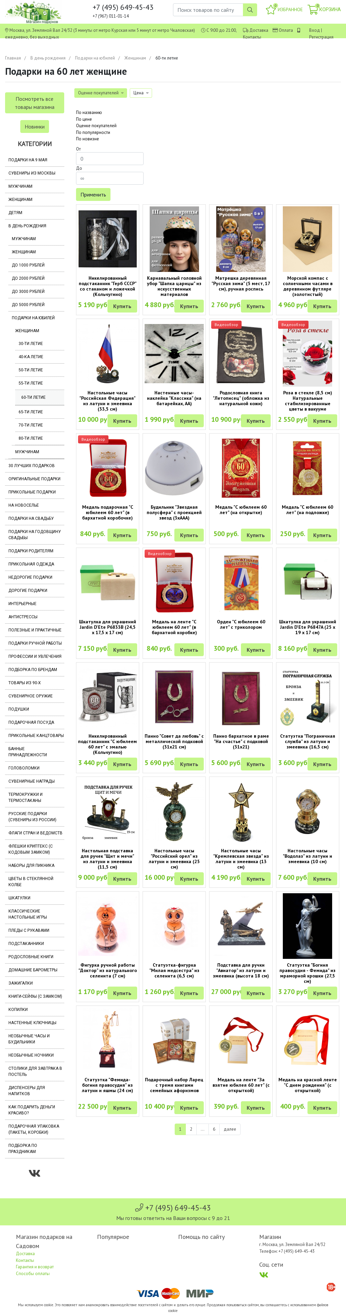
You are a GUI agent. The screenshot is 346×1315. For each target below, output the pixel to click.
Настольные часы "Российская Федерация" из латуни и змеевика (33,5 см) (107, 401)
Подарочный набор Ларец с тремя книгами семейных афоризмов (174, 1085)
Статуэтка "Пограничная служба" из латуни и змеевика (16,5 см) (307, 741)
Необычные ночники (31, 1055)
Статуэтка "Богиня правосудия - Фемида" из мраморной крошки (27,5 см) (307, 973)
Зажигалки (20, 983)
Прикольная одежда (31, 564)
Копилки (18, 1009)
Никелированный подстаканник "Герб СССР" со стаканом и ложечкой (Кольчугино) (108, 286)
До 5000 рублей (28, 304)
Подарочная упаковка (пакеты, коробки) (33, 1129)
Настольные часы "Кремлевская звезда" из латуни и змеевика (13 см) (241, 859)
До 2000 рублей (28, 278)
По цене (84, 119)
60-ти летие (33, 397)
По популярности (93, 132)
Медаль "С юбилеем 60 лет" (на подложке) (307, 509)
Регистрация (321, 37)
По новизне (87, 139)
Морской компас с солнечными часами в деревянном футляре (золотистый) (307, 286)
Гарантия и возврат (35, 1267)
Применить (93, 194)
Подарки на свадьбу (31, 518)
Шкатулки (19, 898)
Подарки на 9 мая (27, 160)
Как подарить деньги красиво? (31, 1110)
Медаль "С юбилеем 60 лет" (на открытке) (241, 509)
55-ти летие (31, 383)
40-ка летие (31, 356)
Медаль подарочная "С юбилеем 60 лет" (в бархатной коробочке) (107, 512)
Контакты (252, 37)
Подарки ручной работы (35, 643)
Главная (13, 58)
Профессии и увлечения (34, 656)
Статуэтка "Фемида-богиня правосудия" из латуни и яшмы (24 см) (107, 1085)
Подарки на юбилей (95, 58)
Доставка (258, 30)
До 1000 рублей (28, 265)
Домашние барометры (32, 970)
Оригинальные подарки (34, 479)
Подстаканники (26, 943)
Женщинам (135, 58)
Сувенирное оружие (30, 696)
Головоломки (24, 768)
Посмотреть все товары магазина (34, 102)
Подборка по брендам (32, 669)
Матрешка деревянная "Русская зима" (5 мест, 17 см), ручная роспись (241, 283)
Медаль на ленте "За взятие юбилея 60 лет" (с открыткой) (241, 1085)
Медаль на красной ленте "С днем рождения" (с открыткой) (307, 1085)
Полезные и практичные (34, 630)
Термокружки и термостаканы (25, 797)
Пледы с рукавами (28, 930)
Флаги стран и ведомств (35, 833)
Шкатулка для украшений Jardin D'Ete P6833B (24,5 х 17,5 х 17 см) (107, 627)
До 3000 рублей (28, 291)
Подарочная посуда (31, 722)
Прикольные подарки (32, 492)
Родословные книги (30, 956)
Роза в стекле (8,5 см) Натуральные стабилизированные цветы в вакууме (307, 401)
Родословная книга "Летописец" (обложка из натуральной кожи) (241, 398)
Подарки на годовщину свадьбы (34, 534)
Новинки (35, 126)
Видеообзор (226, 324)
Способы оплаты (33, 1273)
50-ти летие (31, 370)
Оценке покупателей (96, 126)
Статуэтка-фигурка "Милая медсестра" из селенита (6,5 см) (174, 970)
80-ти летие (31, 438)
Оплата (286, 30)
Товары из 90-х (24, 682)
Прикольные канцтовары (36, 735)
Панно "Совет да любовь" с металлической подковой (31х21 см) (174, 741)
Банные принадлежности (27, 751)
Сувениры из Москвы (31, 173)
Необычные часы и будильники (29, 1039)
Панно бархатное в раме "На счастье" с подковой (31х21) (241, 741)
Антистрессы (23, 617)
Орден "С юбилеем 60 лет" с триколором (241, 624)
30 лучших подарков (31, 465)
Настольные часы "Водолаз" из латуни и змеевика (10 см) (307, 856)
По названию (89, 112)
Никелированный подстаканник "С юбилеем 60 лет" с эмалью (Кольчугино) (107, 744)
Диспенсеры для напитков (26, 1090)
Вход (314, 30)
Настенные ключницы (32, 1022)
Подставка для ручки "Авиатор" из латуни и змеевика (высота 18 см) (241, 970)
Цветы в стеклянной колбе (30, 881)
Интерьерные (22, 603)
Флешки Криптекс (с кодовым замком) (30, 849)
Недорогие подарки (30, 577)
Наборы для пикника (31, 865)
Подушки (18, 709)
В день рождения (48, 58)
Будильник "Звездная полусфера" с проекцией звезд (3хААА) (174, 512)
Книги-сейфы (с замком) (35, 996)
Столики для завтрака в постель (35, 1071)
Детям (15, 212)
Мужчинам (20, 186)
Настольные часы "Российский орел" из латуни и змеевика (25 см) (174, 859)
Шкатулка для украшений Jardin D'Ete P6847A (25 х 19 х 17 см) (307, 627)
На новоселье (23, 505)
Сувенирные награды (31, 781)
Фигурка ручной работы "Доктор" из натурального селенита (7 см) (107, 970)
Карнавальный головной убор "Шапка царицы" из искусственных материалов (174, 286)
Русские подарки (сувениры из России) (32, 816)
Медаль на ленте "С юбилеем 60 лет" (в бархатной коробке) (174, 627)
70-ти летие (31, 425)
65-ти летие (31, 412)
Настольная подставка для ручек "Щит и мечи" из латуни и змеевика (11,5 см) (107, 859)
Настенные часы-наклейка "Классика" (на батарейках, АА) (174, 398)
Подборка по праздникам (22, 1148)
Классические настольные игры (27, 914)
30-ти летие (31, 343)
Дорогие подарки (27, 590)
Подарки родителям (30, 551)
